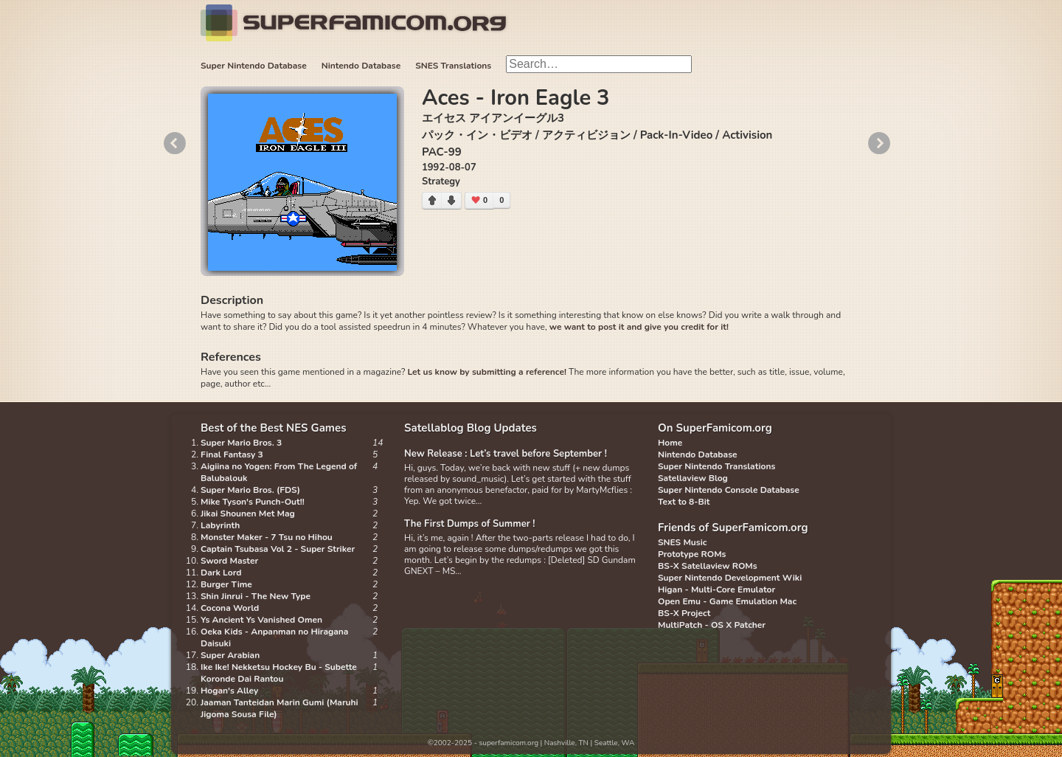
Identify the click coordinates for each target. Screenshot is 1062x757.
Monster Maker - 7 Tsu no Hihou (267, 537)
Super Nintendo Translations (716, 466)
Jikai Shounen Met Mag (248, 513)
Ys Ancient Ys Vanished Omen (261, 620)
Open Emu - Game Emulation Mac (727, 601)
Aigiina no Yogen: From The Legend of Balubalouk (279, 472)
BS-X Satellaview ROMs (707, 566)
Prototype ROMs (692, 554)
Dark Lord (221, 572)
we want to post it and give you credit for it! (639, 327)
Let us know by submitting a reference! (486, 372)
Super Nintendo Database (254, 66)
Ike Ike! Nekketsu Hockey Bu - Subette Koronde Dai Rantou (279, 673)
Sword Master (229, 561)
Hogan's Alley (229, 690)
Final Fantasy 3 (232, 454)
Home (670, 443)
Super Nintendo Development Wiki (730, 578)
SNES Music (682, 542)
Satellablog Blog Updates (470, 428)
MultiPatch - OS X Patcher (712, 625)
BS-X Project (684, 613)
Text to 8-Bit (683, 502)
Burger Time (226, 584)
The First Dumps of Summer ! (469, 523)
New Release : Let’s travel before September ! (505, 453)
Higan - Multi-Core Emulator (716, 589)
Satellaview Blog (693, 478)
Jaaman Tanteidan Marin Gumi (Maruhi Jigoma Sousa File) (279, 708)
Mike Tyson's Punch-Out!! (253, 502)
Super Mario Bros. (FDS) (250, 490)
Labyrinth (220, 525)
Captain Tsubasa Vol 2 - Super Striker (278, 549)
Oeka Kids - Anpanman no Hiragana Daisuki (274, 637)
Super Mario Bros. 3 (241, 443)
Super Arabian (230, 655)
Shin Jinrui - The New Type (255, 596)
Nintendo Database (361, 66)
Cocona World (230, 608)
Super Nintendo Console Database (728, 490)
